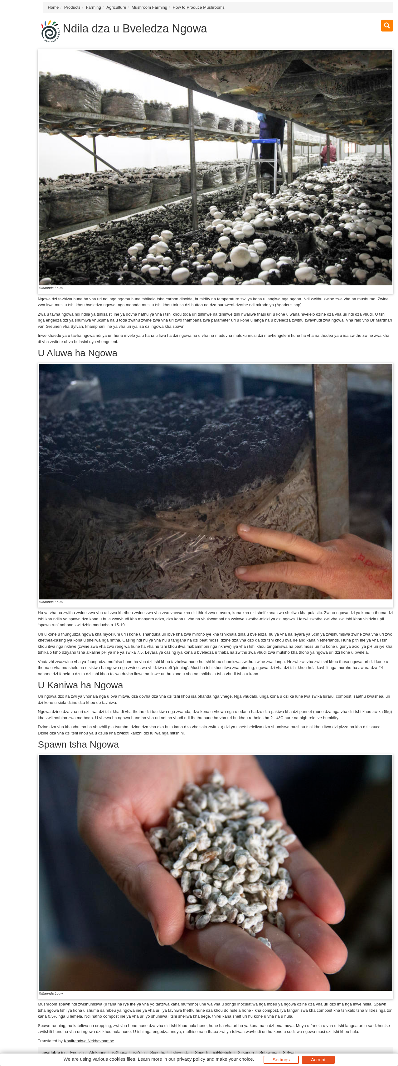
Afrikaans (97, 1052)
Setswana (268, 1052)
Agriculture (116, 7)
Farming (93, 7)
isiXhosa (119, 1052)
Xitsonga (246, 1052)
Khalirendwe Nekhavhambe (89, 1041)
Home (53, 7)
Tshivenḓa (180, 1052)
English (77, 1052)
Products (72, 7)
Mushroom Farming (149, 7)
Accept (318, 1059)
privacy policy (191, 1059)
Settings (281, 1059)
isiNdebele (222, 1052)
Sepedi (201, 1052)
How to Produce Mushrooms (199, 7)
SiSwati (290, 1052)
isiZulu (139, 1052)
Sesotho (157, 1052)
